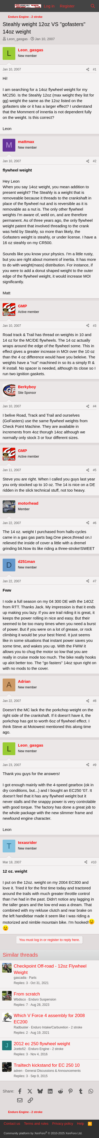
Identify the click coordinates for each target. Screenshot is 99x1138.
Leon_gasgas (17, 39)
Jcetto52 (20, 1049)
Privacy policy (62, 1124)
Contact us (12, 1124)
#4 (94, 406)
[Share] (87, 69)
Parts (32, 978)
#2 (94, 161)
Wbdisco (20, 999)
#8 (94, 701)
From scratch (27, 994)
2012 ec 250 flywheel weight (42, 1043)
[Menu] (7, 6)
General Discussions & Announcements (53, 1071)
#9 (94, 765)
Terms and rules (36, 1124)
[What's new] (82, 6)
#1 (94, 69)
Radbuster (21, 1027)
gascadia (20, 978)
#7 (94, 581)
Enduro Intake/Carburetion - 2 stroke (56, 1027)
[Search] (93, 6)
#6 (94, 523)
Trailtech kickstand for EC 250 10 (47, 1065)
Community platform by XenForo (43, 1133)
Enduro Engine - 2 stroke (45, 1049)
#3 (94, 326)
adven (18, 1071)
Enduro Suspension (42, 999)
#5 (94, 470)
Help (80, 1124)
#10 (93, 862)
